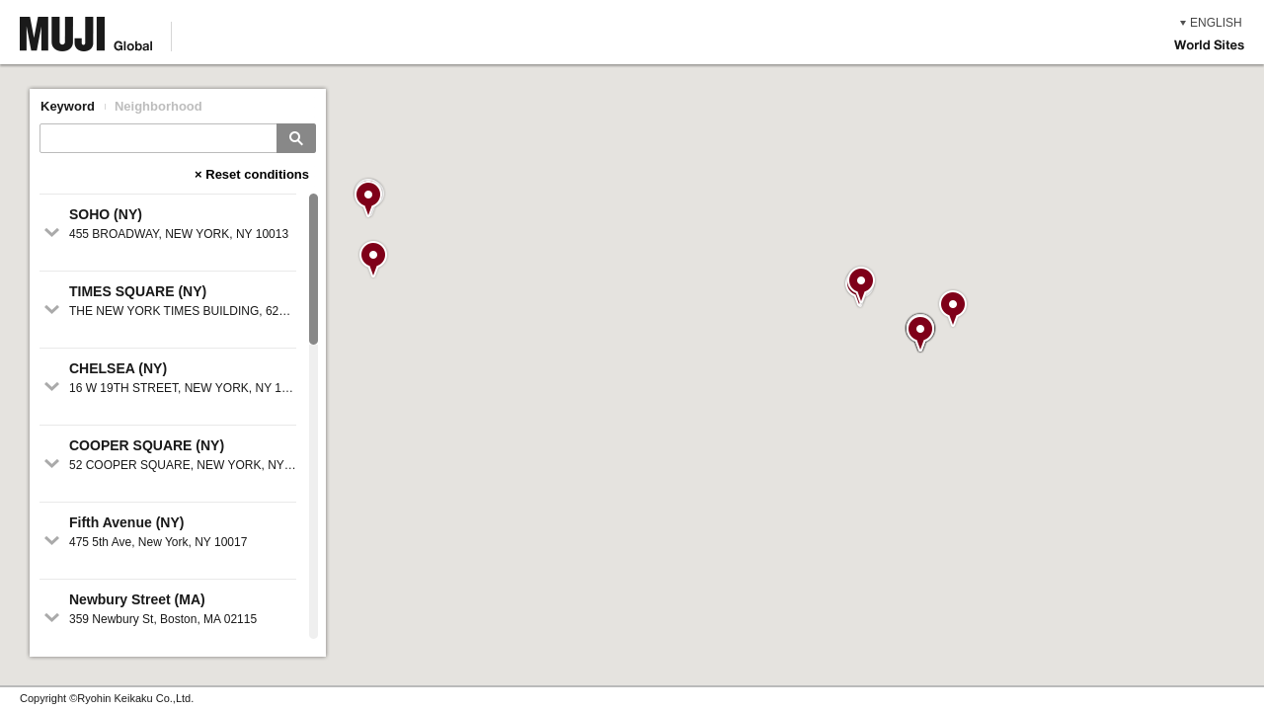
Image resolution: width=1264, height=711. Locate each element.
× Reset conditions (252, 174)
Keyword (67, 106)
